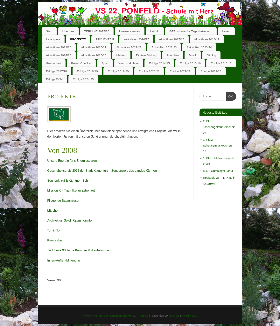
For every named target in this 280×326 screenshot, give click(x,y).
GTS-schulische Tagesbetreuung (190, 31)
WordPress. (189, 315)
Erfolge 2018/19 (87, 71)
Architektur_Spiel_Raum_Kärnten (70, 220)
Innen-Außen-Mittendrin (63, 260)
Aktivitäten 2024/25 (58, 55)
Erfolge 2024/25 (83, 79)
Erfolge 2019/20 (118, 71)
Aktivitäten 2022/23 (164, 47)
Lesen (226, 31)
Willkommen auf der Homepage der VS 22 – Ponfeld (115, 315)
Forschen (173, 55)
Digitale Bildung (146, 55)
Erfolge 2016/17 (221, 63)
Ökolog (211, 55)
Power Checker (81, 63)
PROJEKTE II (105, 39)
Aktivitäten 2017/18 (171, 39)
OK (229, 96)
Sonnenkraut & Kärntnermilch (67, 180)
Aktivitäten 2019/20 (58, 47)
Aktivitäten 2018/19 (206, 39)
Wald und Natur (128, 63)
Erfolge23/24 (54, 79)
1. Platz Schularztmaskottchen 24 (217, 145)
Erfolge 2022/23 (210, 71)
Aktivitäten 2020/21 (93, 47)
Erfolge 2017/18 (56, 71)
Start (49, 31)
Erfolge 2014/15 (159, 63)
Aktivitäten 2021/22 (128, 47)
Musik (193, 55)
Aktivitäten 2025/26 (93, 55)
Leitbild (154, 31)
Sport (105, 63)
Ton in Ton (54, 230)
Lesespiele (53, 39)
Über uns (68, 31)
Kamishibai (54, 240)
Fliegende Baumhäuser (63, 200)
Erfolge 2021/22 (180, 71)
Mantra (174, 315)
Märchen (53, 210)
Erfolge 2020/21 (149, 71)
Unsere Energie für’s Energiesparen (72, 160)
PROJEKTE (78, 39)
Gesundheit (53, 63)
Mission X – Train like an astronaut (71, 190)
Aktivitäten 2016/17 (136, 39)
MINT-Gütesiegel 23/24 (218, 170)
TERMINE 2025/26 (96, 31)
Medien (121, 55)
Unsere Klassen (129, 31)
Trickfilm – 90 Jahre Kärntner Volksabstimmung (79, 250)
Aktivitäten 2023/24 (199, 47)
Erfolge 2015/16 (190, 63)
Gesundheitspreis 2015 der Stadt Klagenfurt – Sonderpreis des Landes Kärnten (102, 170)
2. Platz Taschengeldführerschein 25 (219, 126)
